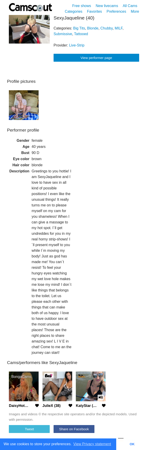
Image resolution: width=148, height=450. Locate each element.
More (135, 11)
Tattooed (81, 34)
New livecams (107, 6)
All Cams (130, 6)
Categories (73, 11)
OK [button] (132, 444)
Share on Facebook (74, 429)
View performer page (96, 58)
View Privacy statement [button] (92, 444)
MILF (119, 28)
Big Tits (79, 28)
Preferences (116, 11)
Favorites (94, 11)
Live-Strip (76, 45)
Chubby (106, 28)
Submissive (63, 34)
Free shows (81, 6)
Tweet (29, 429)
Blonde (93, 28)
